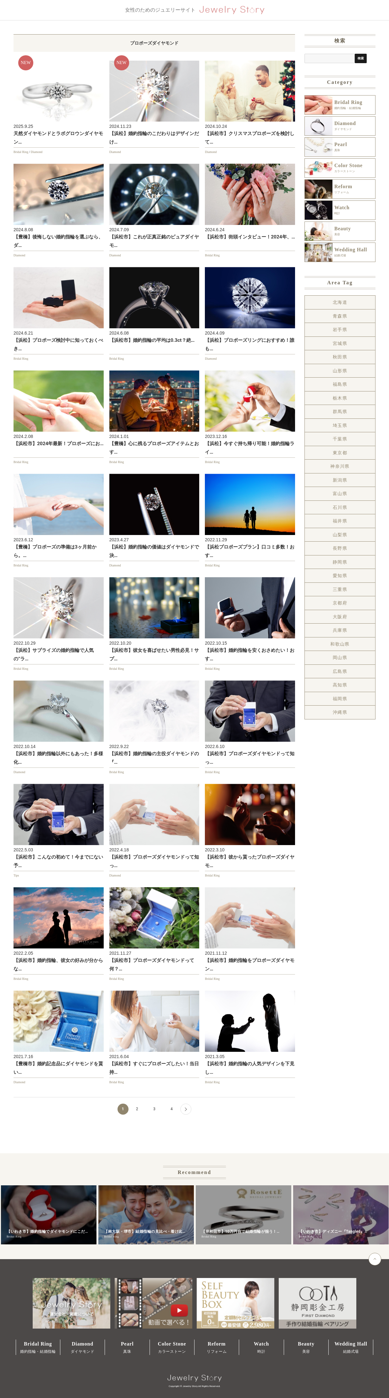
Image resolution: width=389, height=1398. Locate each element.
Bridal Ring (21, 152)
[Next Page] (185, 1109)
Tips (16, 875)
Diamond (36, 152)
